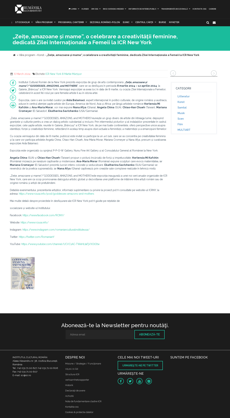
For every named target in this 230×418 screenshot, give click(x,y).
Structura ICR (72, 374)
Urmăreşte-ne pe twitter (140, 365)
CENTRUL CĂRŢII (144, 22)
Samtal (182, 107)
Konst (181, 102)
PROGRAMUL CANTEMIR (71, 22)
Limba (72, 9)
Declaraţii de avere (75, 390)
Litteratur (184, 96)
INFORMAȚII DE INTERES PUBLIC (142, 9)
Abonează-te (149, 334)
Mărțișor (77, 73)
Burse (162, 22)
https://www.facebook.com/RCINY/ (43, 215)
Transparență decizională (174, 9)
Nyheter (174, 22)
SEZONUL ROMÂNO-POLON (105, 22)
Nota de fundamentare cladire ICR (83, 401)
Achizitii (69, 396)
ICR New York (53, 73)
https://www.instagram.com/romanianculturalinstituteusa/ (55, 229)
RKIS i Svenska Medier (113, 9)
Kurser (85, 9)
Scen (181, 118)
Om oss (94, 9)
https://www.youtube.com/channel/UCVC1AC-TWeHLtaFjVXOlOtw (60, 244)
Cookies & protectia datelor (79, 412)
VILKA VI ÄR (71, 369)
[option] (23, 273)
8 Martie (66, 73)
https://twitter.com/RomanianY (36, 236)
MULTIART (184, 129)
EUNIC (126, 22)
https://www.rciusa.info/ (35, 222)
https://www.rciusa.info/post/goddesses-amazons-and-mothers (56, 193)
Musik (181, 113)
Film (180, 124)
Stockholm (22, 22)
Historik (69, 385)
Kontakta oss (199, 9)
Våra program (43, 22)
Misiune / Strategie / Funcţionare (83, 363)
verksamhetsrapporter (77, 379)
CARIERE (212, 9)
